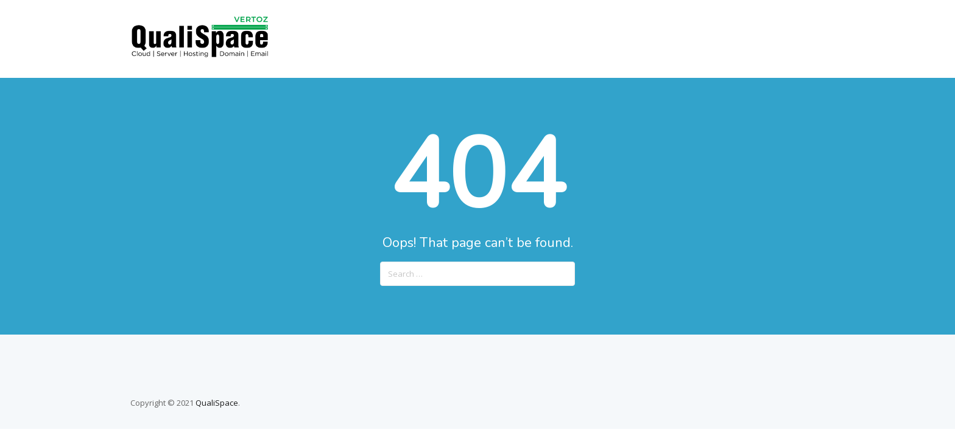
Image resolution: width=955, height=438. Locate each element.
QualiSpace (217, 402)
